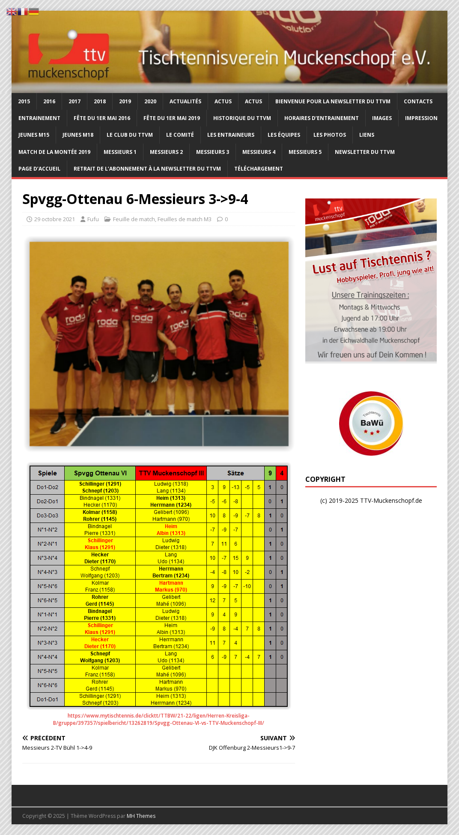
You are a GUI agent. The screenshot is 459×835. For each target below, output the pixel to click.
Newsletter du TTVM (365, 152)
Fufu (93, 219)
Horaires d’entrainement (321, 118)
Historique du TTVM (242, 118)
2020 (150, 101)
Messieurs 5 (305, 152)
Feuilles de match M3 (185, 219)
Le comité (180, 134)
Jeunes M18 (78, 134)
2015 (24, 101)
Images (382, 118)
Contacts (418, 101)
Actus (223, 101)
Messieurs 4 (258, 152)
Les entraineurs (230, 134)
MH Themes (141, 816)
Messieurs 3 (212, 152)
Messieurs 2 (166, 152)
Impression (421, 118)
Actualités (185, 101)
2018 (100, 101)
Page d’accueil (39, 168)
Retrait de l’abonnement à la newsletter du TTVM (147, 168)
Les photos (329, 134)
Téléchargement (258, 168)
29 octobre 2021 (54, 219)
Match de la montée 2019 (54, 152)
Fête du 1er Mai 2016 (102, 118)
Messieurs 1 (120, 152)
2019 (125, 101)
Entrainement (39, 118)
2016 (49, 101)
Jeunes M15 (33, 134)
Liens (366, 134)
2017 (74, 101)
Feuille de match (134, 219)
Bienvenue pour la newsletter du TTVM (332, 101)
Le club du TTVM (130, 134)
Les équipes (284, 134)
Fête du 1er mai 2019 (171, 118)
